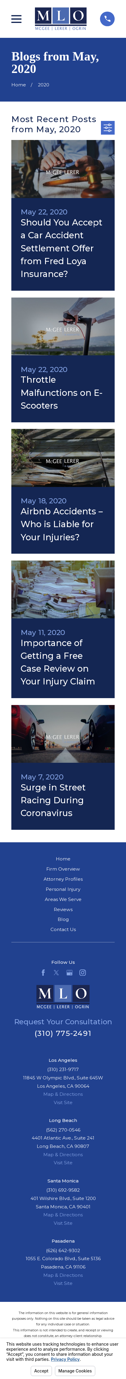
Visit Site (63, 1102)
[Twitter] (56, 972)
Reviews (63, 909)
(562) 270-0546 (63, 1130)
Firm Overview (63, 869)
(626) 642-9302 (63, 1250)
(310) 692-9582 (63, 1190)
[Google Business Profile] (69, 972)
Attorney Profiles (63, 879)
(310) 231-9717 (63, 1069)
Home (63, 859)
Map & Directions (63, 1094)
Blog (63, 919)
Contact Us (63, 929)
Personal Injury (63, 889)
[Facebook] (43, 972)
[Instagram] (82, 972)
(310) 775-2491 (63, 1033)
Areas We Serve (63, 899)
